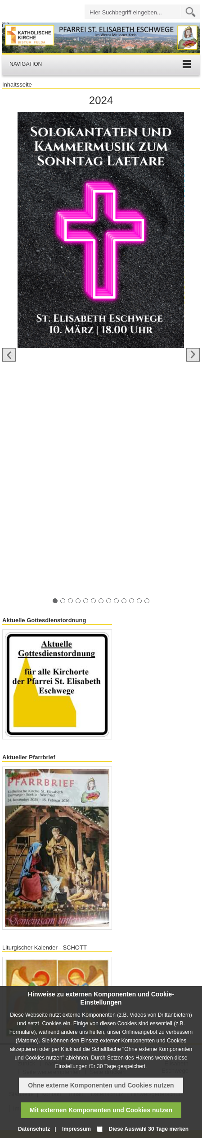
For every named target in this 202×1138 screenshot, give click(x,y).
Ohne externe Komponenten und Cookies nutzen (101, 1085)
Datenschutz (34, 1129)
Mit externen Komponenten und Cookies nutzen (101, 1110)
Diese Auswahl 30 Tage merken (149, 1129)
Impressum (76, 1129)
